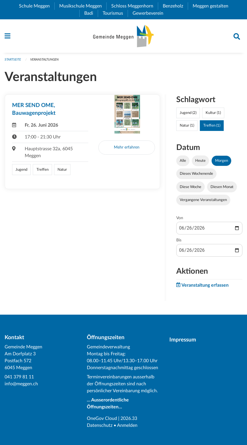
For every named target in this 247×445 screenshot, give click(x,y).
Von (179, 218)
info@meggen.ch (21, 384)
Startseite (13, 59)
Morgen (221, 160)
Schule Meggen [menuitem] (36, 6)
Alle (183, 160)
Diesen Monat (221, 187)
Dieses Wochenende (196, 173)
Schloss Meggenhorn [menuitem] (134, 6)
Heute (200, 160)
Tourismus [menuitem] (115, 13)
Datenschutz (99, 425)
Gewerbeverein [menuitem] (150, 13)
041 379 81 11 (19, 377)
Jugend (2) (188, 112)
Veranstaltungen (44, 59)
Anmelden (127, 425)
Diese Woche (190, 187)
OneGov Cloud (102, 418)
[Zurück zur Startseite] (123, 36)
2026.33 (128, 418)
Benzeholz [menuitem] (175, 6)
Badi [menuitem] (91, 13)
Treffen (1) (211, 125)
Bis (178, 240)
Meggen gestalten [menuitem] (213, 6)
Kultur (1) (213, 112)
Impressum (182, 340)
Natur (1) (187, 125)
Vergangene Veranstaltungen (203, 200)
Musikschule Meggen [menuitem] (82, 6)
